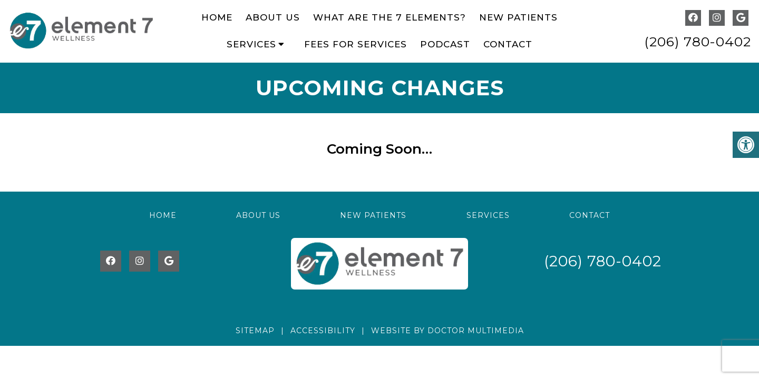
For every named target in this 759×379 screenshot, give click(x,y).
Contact (507, 44)
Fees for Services (355, 44)
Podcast (445, 44)
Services (251, 44)
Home (216, 17)
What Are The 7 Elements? (389, 17)
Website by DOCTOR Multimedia (447, 330)
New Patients (518, 17)
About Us (273, 17)
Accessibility (322, 330)
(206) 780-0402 (697, 41)
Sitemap (255, 330)
